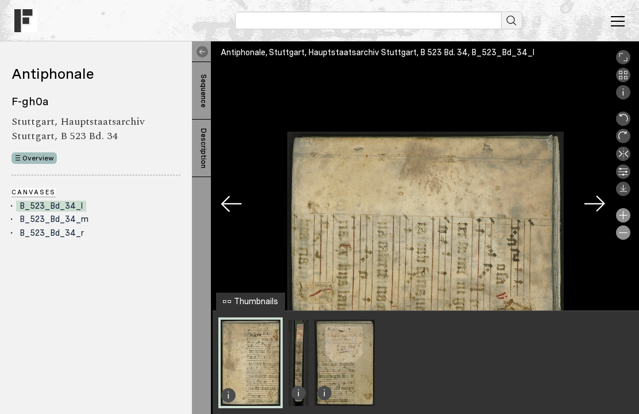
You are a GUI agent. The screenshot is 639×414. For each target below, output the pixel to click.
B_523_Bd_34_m (54, 219)
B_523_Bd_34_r (52, 232)
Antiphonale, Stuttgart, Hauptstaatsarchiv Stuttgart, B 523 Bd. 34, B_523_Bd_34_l (377, 52)
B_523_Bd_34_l (51, 205)
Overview (38, 158)
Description (203, 148)
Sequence (203, 91)
